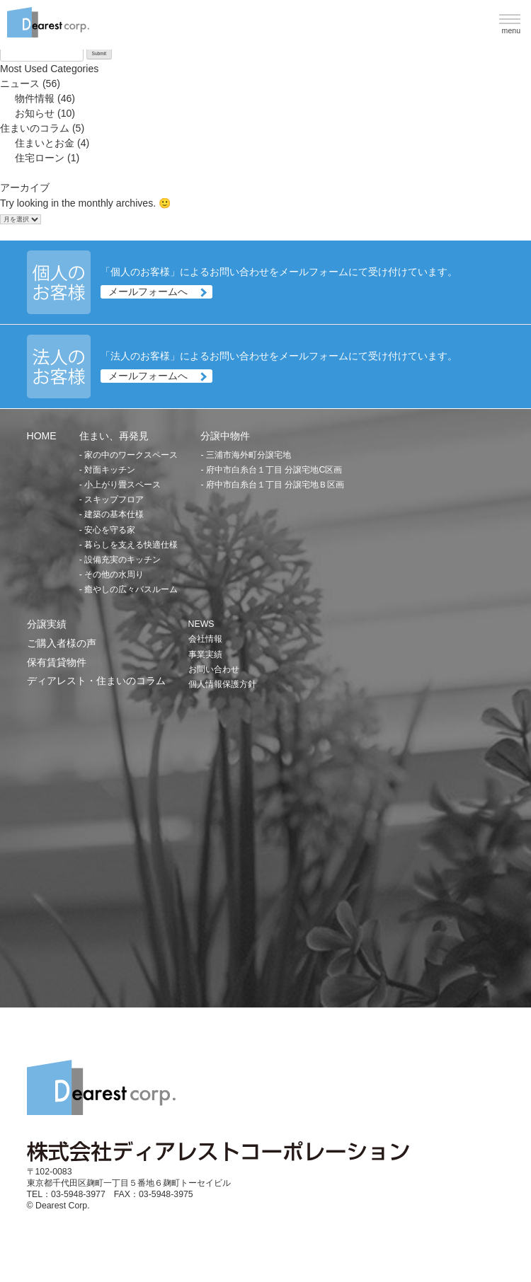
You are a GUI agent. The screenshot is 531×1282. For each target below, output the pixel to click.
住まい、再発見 (114, 435)
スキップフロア (114, 499)
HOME (42, 435)
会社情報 (205, 639)
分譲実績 (47, 624)
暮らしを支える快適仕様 (131, 545)
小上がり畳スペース (122, 485)
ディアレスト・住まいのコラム (96, 680)
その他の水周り (114, 574)
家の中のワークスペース (131, 455)
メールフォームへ (148, 291)
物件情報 (35, 98)
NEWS (201, 624)
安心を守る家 (109, 530)
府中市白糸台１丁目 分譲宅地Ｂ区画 (275, 485)
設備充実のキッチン (122, 560)
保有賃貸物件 (56, 662)
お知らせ (35, 113)
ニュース (20, 83)
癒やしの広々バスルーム (131, 589)
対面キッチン (109, 470)
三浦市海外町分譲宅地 (248, 455)
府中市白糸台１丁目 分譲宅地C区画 (274, 470)
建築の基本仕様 (114, 514)
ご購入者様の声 (61, 643)
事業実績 (205, 654)
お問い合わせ (213, 669)
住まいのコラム (34, 128)
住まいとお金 (44, 143)
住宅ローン (39, 157)
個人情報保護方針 (222, 684)
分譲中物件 (225, 435)
